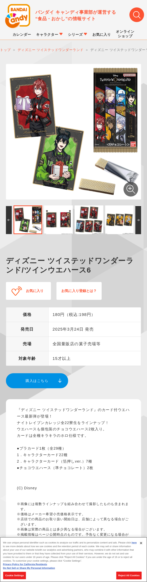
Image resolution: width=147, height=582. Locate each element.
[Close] (141, 543)
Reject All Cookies (129, 575)
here (134, 542)
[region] (73, 559)
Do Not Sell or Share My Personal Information (29, 568)
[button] (9, 221)
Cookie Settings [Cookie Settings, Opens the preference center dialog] (14, 575)
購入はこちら (37, 378)
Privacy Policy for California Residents (25, 564)
